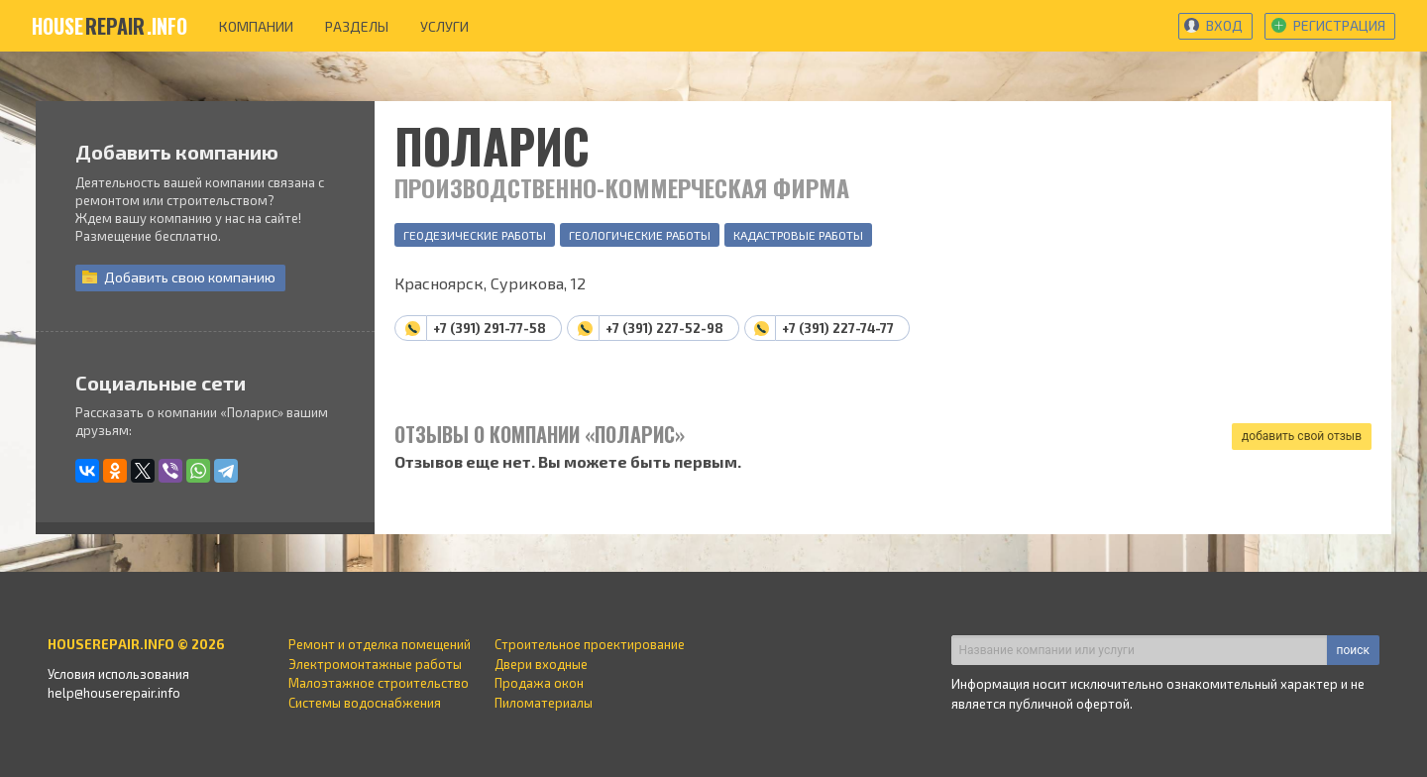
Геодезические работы (474, 235)
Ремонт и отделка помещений (379, 644)
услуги (444, 26)
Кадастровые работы (798, 235)
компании (256, 26)
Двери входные (541, 664)
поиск (1353, 650)
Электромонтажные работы (375, 664)
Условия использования (118, 674)
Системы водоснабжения (364, 703)
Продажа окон (539, 683)
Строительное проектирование (589, 644)
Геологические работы (640, 235)
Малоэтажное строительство (378, 683)
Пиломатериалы (543, 703)
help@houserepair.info (114, 693)
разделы (356, 26)
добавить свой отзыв (1302, 436)
